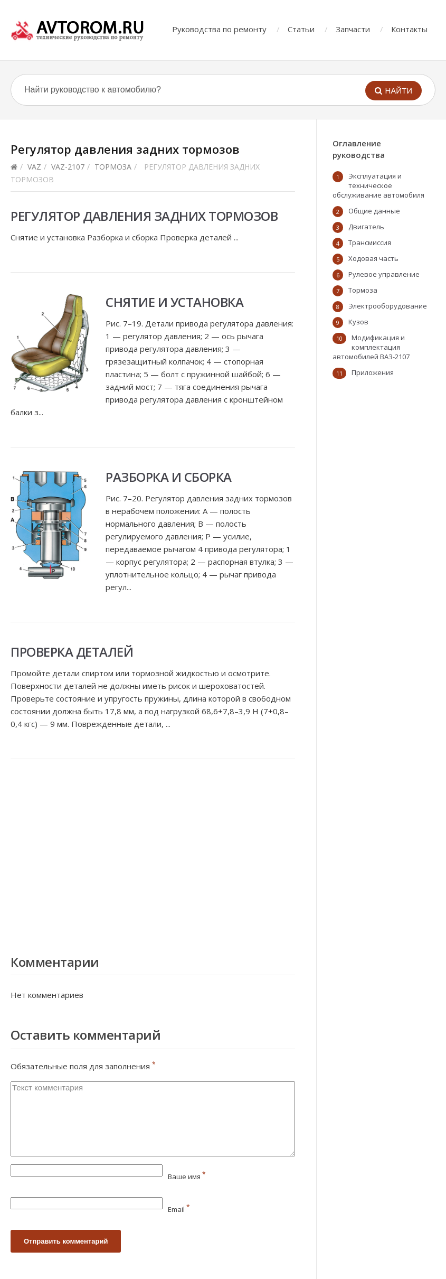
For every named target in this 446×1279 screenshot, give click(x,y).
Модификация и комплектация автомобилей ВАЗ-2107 (371, 347)
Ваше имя (187, 1176)
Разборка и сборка (169, 477)
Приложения (373, 372)
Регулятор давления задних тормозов (144, 216)
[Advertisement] (153, 854)
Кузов (358, 321)
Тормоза (112, 167)
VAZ (34, 167)
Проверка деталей (72, 651)
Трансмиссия (369, 242)
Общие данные (374, 211)
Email (179, 1209)
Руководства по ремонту (219, 29)
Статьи (301, 29)
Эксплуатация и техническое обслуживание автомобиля (378, 185)
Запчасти (353, 29)
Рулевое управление (384, 274)
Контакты (409, 29)
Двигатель (366, 226)
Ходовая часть (373, 258)
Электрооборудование (387, 306)
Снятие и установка (174, 302)
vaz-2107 (67, 167)
